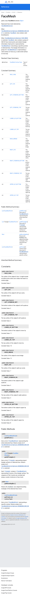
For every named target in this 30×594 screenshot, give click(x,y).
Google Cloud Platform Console (9, 590)
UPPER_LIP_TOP (14, 195)
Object (21, 20)
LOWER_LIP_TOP (14, 129)
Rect (3, 234)
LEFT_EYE (12, 84)
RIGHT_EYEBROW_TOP (16, 173)
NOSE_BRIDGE (13, 138)
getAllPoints (22, 210)
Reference (5, 7)
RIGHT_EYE (13, 149)
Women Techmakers (6, 580)
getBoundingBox (23, 234)
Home (2, 12)
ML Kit (10, 2)
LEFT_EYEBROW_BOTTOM (17, 95)
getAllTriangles (23, 221)
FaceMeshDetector (7, 26)
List (3, 210)
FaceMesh (13, 33)
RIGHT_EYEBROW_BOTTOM (17, 160)
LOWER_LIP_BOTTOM (15, 118)
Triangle (22, 225)
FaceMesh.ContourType (16, 62)
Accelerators (4, 578)
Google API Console (6, 587)
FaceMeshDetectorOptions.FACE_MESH (16, 38)
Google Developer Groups (7, 573)
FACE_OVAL (13, 74)
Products (8, 12)
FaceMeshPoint (6, 46)
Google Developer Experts (7, 575)
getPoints (21, 247)
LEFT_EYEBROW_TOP (15, 107)
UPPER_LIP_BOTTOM (15, 184)
